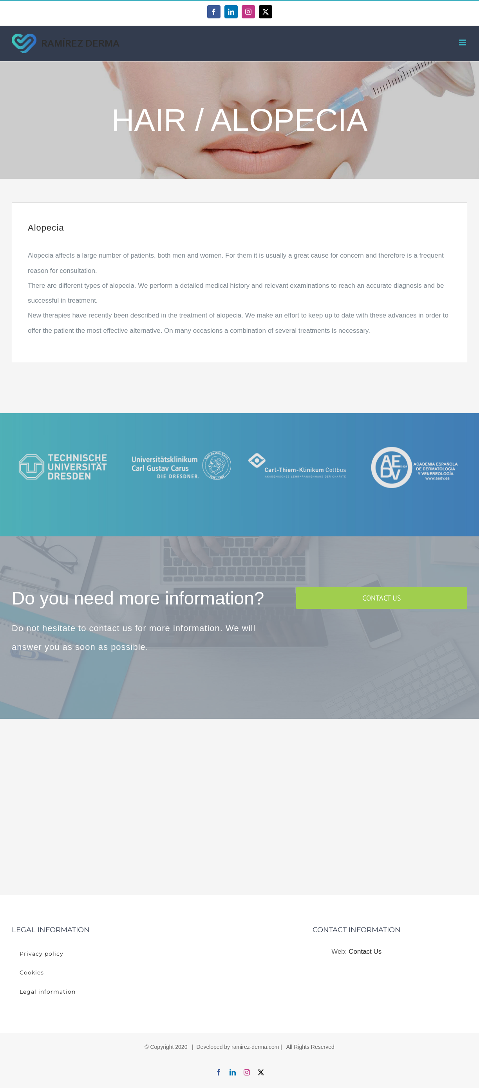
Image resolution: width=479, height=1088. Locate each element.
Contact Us (365, 951)
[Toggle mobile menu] (463, 42)
